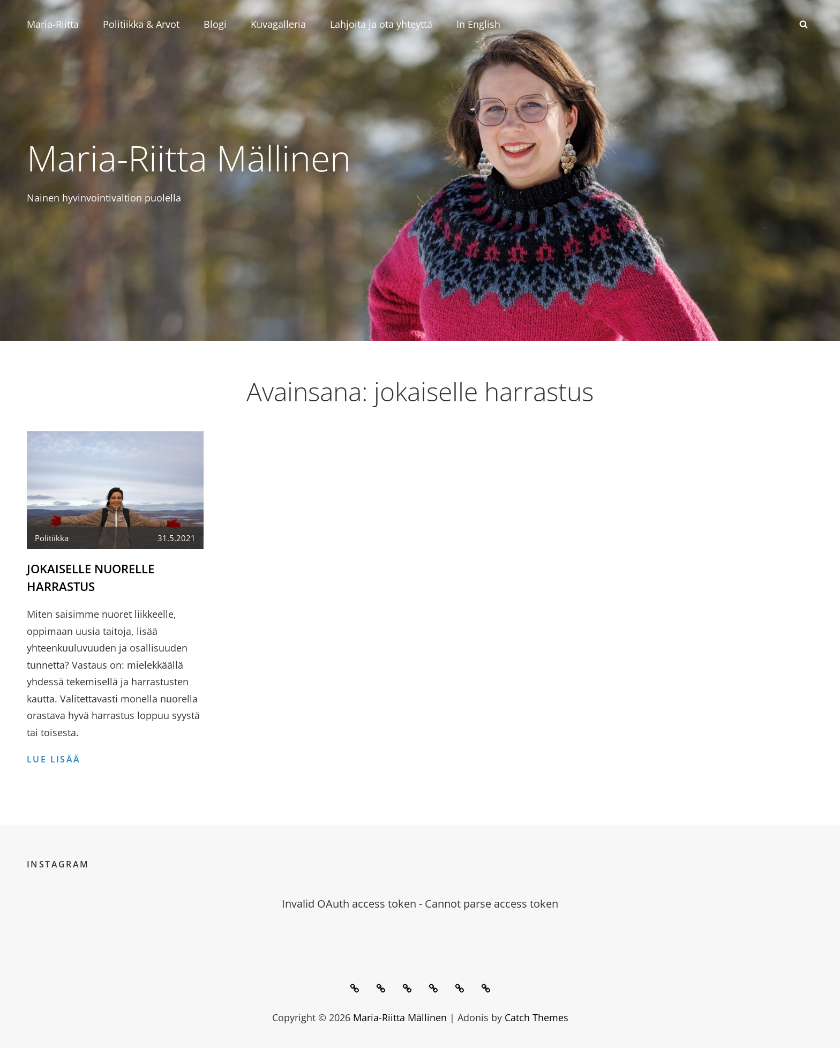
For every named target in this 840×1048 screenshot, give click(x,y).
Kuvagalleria (278, 24)
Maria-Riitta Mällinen (189, 157)
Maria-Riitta (53, 24)
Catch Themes (536, 1017)
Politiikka (52, 538)
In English (478, 24)
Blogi (215, 24)
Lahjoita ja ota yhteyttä (381, 24)
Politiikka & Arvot (141, 24)
